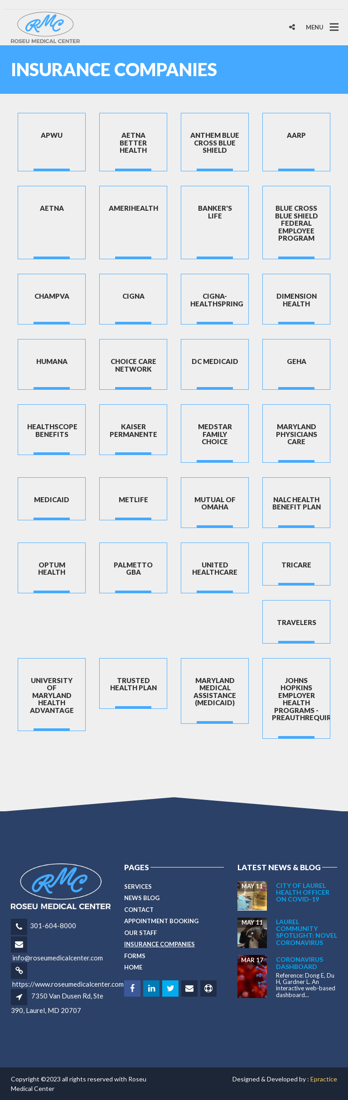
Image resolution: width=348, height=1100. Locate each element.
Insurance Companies (159, 944)
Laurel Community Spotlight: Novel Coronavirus (306, 932)
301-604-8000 (53, 925)
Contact (139, 909)
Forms (134, 955)
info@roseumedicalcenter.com (57, 958)
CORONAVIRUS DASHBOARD (299, 962)
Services (138, 886)
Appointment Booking (161, 921)
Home (133, 967)
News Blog (142, 897)
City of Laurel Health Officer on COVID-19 (302, 892)
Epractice (323, 1079)
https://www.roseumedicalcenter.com (68, 984)
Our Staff (140, 932)
